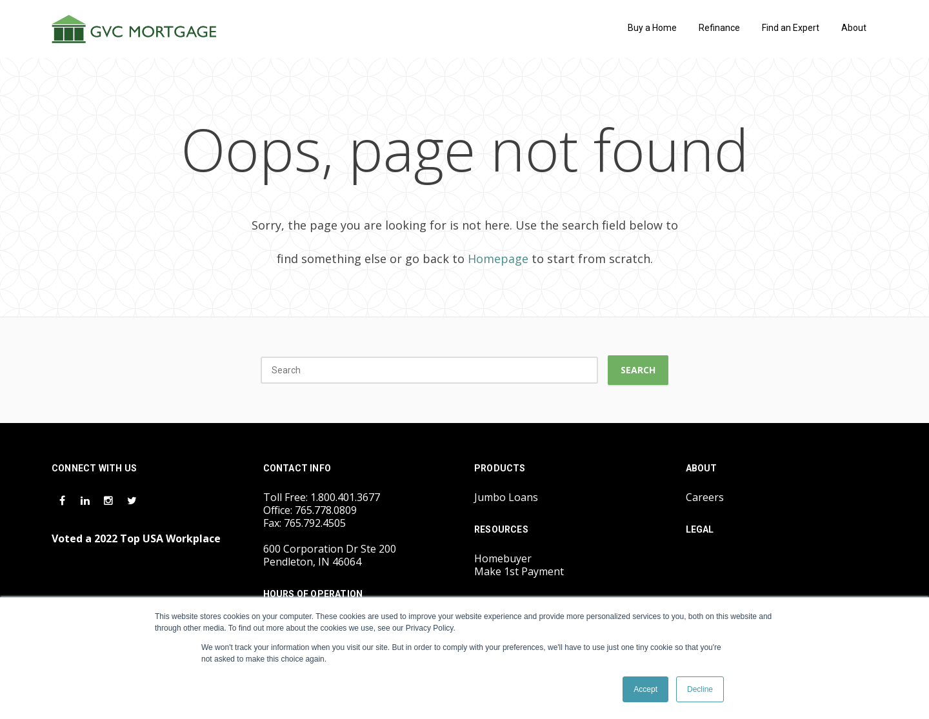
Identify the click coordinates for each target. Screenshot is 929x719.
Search (638, 370)
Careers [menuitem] (705, 497)
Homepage (498, 258)
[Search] (429, 370)
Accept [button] (645, 689)
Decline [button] (700, 689)
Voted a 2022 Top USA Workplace (136, 538)
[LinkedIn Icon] (86, 500)
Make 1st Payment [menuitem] (519, 571)
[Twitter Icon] (131, 500)
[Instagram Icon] (109, 500)
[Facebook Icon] (63, 500)
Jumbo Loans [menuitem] (506, 497)
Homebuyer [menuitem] (503, 558)
